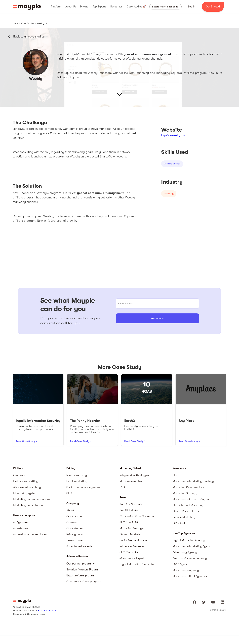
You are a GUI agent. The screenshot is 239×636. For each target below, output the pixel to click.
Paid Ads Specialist (131, 504)
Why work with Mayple (134, 475)
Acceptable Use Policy (80, 546)
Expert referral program (81, 575)
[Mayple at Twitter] (203, 602)
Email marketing (76, 481)
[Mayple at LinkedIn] (222, 602)
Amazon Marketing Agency (190, 558)
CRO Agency (181, 564)
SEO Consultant (130, 552)
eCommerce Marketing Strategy (193, 481)
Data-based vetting (25, 481)
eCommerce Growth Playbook (192, 499)
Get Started (213, 6)
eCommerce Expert (132, 558)
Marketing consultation (28, 505)
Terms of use (74, 540)
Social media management (83, 487)
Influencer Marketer (132, 546)
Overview (19, 475)
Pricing (70, 468)
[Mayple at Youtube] (213, 602)
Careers (71, 522)
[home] (27, 6)
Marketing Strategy (185, 493)
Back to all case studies (28, 36)
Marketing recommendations (31, 499)
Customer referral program (83, 581)
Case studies (74, 528)
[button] (56, 6)
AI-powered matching (27, 487)
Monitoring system (25, 493)
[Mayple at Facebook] (194, 602)
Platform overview (131, 481)
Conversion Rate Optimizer (137, 516)
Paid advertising (76, 475)
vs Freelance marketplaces (30, 534)
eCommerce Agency (186, 570)
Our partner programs (80, 563)
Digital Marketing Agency (189, 540)
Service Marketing (184, 517)
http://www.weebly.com (173, 135)
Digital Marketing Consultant (138, 564)
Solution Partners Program (83, 569)
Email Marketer (129, 510)
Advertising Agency (185, 552)
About (70, 510)
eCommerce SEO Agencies (190, 576)
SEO (69, 493)
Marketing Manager (132, 528)
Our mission (74, 516)
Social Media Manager (134, 540)
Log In (191, 6)
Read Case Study (25, 441)
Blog (175, 475)
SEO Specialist (129, 522)
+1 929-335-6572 (47, 610)
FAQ (122, 487)
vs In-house (20, 528)
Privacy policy (75, 534)
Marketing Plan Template (188, 487)
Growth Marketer (130, 534)
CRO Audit (179, 523)
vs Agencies (20, 522)
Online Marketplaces (186, 511)
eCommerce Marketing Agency (192, 546)
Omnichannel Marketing (188, 505)
